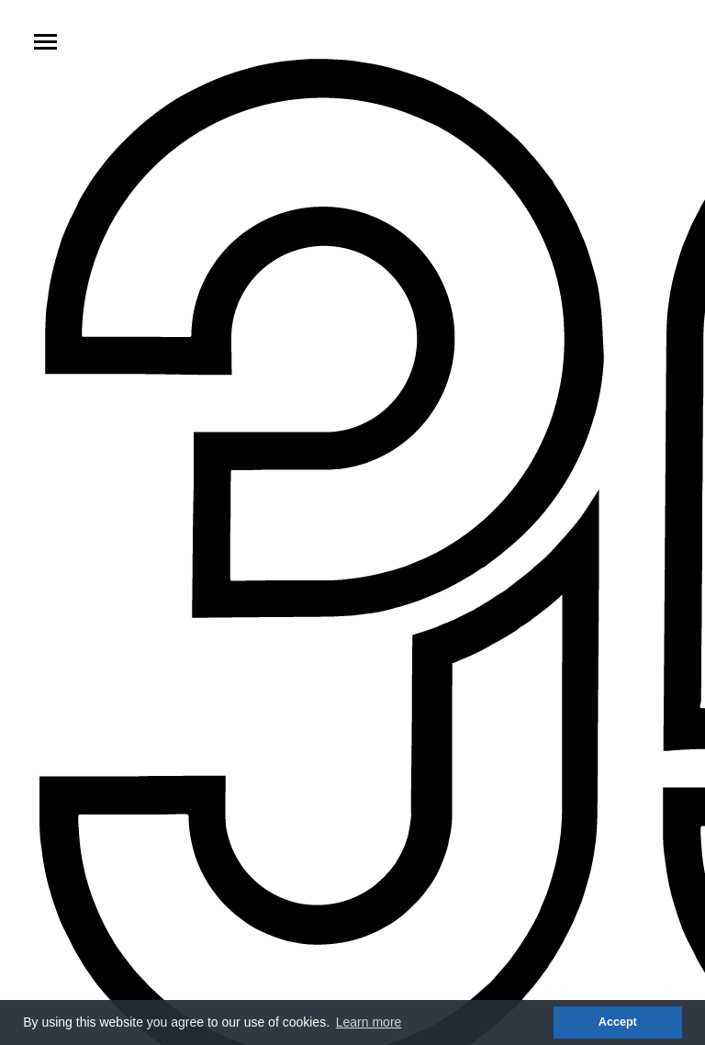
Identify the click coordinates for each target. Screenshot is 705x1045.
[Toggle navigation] (45, 42)
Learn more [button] (369, 1022)
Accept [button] (618, 1022)
